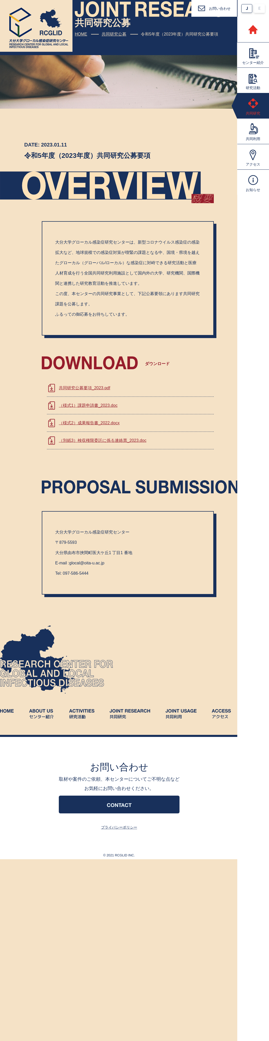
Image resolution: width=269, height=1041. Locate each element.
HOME (81, 34)
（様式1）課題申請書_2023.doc (88, 405)
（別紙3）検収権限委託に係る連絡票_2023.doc (102, 440)
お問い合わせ (220, 8)
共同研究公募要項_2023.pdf (84, 388)
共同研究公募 (114, 34)
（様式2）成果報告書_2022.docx (89, 423)
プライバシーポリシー (119, 827)
